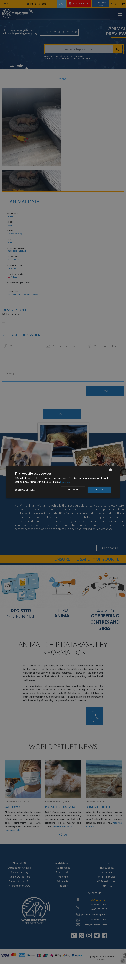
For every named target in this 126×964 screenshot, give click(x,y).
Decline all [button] (72, 489)
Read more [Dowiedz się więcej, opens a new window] (65, 481)
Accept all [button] (99, 489)
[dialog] (63, 482)
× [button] (115, 469)
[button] (25, 489)
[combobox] (110, 469)
